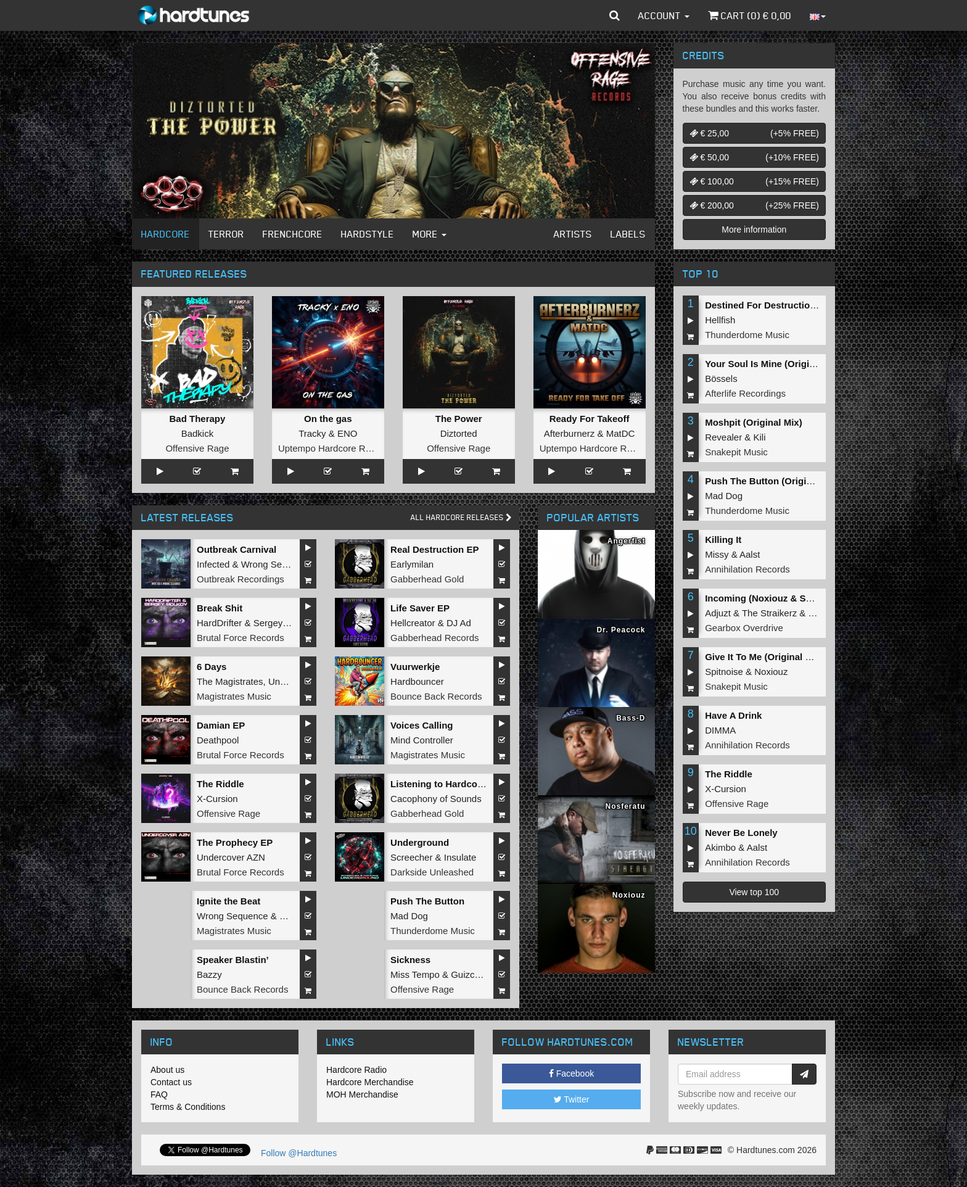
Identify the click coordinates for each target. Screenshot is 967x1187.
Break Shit (219, 608)
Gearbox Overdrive (744, 627)
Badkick (197, 433)
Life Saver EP (420, 608)
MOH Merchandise (362, 1094)
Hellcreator (412, 623)
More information (754, 229)
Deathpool (218, 740)
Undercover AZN (231, 857)
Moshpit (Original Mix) (753, 422)
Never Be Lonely (741, 832)
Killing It (723, 539)
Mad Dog (409, 916)
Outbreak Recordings (240, 579)
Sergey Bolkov (283, 623)
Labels (628, 234)
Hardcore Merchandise (370, 1082)
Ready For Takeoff (589, 418)
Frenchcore (293, 234)
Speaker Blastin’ (233, 959)
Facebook (571, 1073)
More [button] (429, 234)
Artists (573, 234)
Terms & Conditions (187, 1107)
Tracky (312, 433)
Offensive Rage (197, 448)
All (461, 517)
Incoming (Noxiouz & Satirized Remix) (788, 598)
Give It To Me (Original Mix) (764, 656)
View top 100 (754, 892)
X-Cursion (217, 798)
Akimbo (720, 847)
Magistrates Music (234, 696)
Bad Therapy (198, 418)
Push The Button (427, 901)
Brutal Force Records (240, 637)
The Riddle (220, 784)
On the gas (328, 418)
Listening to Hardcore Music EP (460, 784)
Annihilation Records (747, 569)
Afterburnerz (569, 433)
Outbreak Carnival (236, 549)
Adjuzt (718, 613)
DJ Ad (458, 623)
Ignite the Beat (228, 901)
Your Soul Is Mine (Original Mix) (774, 363)
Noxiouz (771, 671)
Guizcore (469, 974)
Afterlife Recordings (745, 393)
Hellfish (720, 320)
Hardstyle (367, 234)
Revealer (723, 437)
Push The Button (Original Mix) (773, 481)
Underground (419, 842)
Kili (760, 437)
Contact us (171, 1082)
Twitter (572, 1099)
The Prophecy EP (235, 842)
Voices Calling (421, 725)
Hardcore (165, 234)
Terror (226, 234)
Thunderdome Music (432, 930)
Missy (716, 554)
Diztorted (458, 433)
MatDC (620, 433)
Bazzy (209, 974)
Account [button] (663, 15)
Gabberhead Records (434, 637)
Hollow (293, 916)
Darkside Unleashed (432, 872)
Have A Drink (733, 715)
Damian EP (221, 725)
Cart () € (749, 15)
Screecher (411, 857)
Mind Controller (421, 740)
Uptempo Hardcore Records (335, 448)
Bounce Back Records (436, 696)
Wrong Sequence (277, 564)
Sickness (410, 959)
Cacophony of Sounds (436, 798)
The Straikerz (769, 613)
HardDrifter (219, 623)
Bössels (721, 378)
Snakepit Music (736, 452)
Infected (213, 564)
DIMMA (720, 730)
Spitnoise (724, 671)
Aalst (749, 554)
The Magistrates (230, 681)
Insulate (460, 857)
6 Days (211, 666)
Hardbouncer (417, 681)
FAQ (159, 1094)
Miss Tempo (415, 974)
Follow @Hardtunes (299, 1153)
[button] (614, 15)
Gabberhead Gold (427, 579)
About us (167, 1070)
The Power (458, 418)
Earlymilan (412, 564)
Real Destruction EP (434, 549)
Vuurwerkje (415, 666)
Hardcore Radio (356, 1070)
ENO (347, 433)
